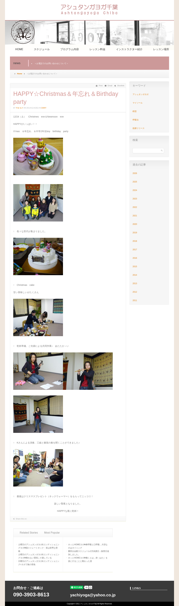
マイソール (138, 103)
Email (110, 86)
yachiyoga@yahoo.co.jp (93, 595)
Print (101, 86)
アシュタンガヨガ (141, 94)
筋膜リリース (139, 128)
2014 (135, 275)
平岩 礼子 (19, 108)
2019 (135, 232)
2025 (135, 182)
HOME (19, 49)
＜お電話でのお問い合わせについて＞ (51, 63)
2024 (135, 190)
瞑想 (135, 111)
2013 (135, 283)
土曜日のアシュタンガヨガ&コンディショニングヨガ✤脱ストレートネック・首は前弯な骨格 (38, 547)
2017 (135, 249)
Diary (43, 108)
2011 (135, 300)
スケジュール (42, 49)
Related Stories (29, 532)
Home (19, 74)
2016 (135, 258)
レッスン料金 (97, 49)
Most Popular (52, 532)
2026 (135, 173)
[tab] (29, 532)
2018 (135, 241)
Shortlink (120, 86)
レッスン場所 (161, 49)
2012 (135, 292)
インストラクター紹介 (129, 49)
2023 (135, 199)
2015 (135, 266)
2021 (135, 216)
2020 (135, 224)
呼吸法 (136, 120)
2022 (135, 207)
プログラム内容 (69, 49)
